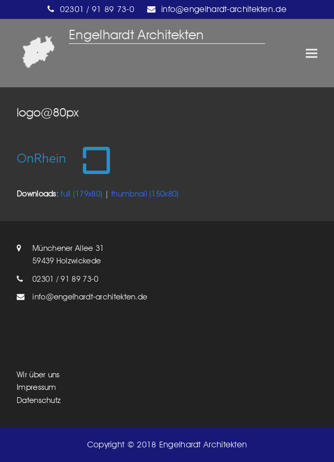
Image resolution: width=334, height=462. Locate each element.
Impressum (36, 387)
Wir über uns (38, 374)
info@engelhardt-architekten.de (89, 297)
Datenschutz (39, 400)
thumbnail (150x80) (144, 194)
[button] (311, 53)
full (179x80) (81, 194)
